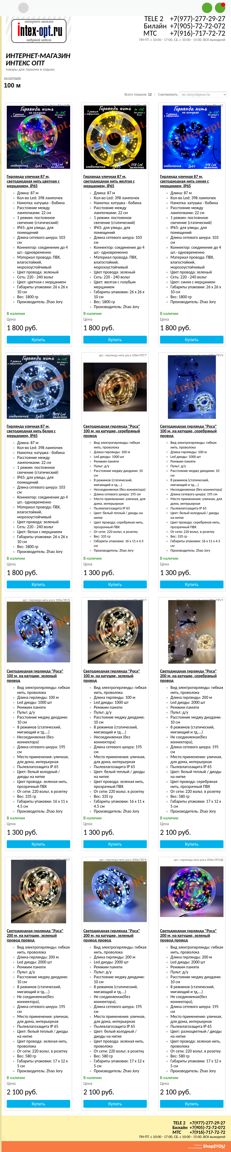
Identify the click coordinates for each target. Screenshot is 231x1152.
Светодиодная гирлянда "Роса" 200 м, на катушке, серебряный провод (188, 676)
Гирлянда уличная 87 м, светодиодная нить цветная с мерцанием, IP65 (33, 181)
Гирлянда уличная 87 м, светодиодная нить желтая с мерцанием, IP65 (109, 181)
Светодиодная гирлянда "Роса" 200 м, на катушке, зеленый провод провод (35, 935)
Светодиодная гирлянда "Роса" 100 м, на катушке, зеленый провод (35, 676)
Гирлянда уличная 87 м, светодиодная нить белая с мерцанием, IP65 (31, 431)
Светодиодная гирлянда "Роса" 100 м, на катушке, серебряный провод (111, 431)
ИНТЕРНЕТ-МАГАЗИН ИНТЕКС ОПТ (38, 59)
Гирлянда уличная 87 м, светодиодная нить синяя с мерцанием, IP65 (184, 181)
